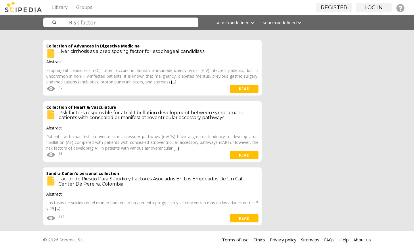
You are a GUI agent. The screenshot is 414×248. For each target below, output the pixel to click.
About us (362, 240)
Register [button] (334, 7)
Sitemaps (310, 240)
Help (344, 240)
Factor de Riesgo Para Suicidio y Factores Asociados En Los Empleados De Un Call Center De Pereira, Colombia (151, 181)
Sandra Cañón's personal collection (82, 173)
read (244, 88)
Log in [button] (374, 7)
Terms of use (235, 240)
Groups (84, 7)
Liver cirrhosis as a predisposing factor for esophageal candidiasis (131, 51)
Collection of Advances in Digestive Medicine (93, 46)
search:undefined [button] (235, 22)
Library (60, 7)
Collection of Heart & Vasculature (81, 107)
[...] (173, 82)
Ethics (259, 240)
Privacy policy (283, 240)
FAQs (329, 240)
